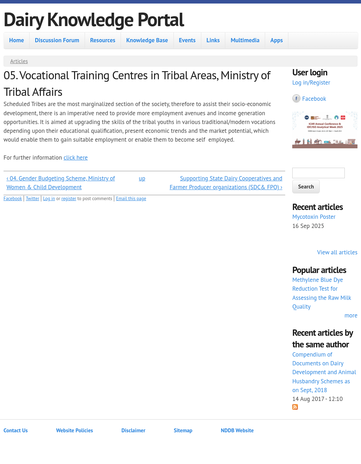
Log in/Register (311, 82)
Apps (276, 40)
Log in (49, 199)
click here (75, 157)
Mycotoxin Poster (314, 217)
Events (187, 40)
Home (16, 40)
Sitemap (183, 430)
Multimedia (245, 40)
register (68, 199)
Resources (102, 40)
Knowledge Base (147, 40)
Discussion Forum (57, 40)
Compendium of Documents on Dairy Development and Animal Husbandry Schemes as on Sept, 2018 (324, 372)
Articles (19, 60)
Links (213, 40)
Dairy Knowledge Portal (94, 18)
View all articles (337, 252)
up (142, 178)
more (350, 315)
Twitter (32, 199)
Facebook (13, 199)
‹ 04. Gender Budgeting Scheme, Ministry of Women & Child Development (60, 182)
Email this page (131, 199)
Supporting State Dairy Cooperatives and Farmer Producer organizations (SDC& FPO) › (226, 182)
